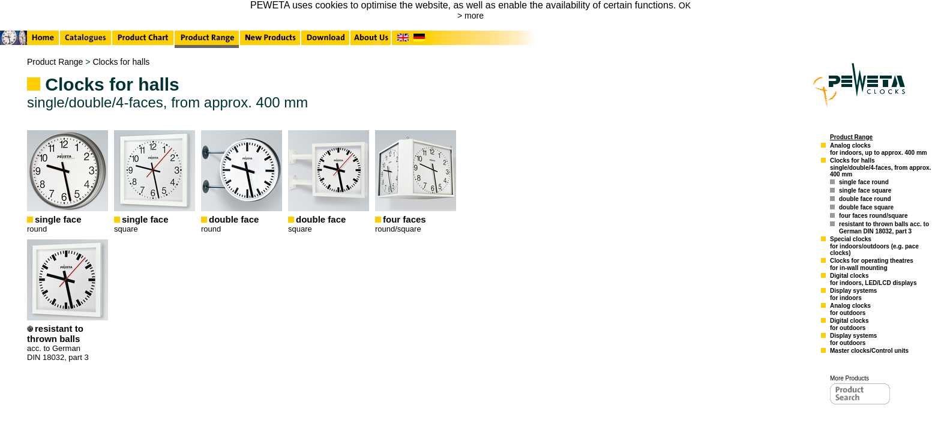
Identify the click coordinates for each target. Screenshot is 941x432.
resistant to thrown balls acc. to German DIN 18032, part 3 (884, 228)
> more (470, 15)
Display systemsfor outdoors (853, 339)
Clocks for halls (120, 62)
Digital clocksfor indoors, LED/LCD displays (873, 279)
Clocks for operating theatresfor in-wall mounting (871, 264)
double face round (865, 199)
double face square (866, 207)
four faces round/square (873, 215)
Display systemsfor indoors (853, 294)
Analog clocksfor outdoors (850, 309)
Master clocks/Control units (869, 350)
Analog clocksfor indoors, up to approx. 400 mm (878, 149)
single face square (865, 190)
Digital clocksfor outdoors (849, 324)
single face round (864, 182)
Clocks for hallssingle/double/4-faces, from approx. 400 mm (880, 167)
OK (685, 5)
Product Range (55, 62)
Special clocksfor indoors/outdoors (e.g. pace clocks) (874, 246)
